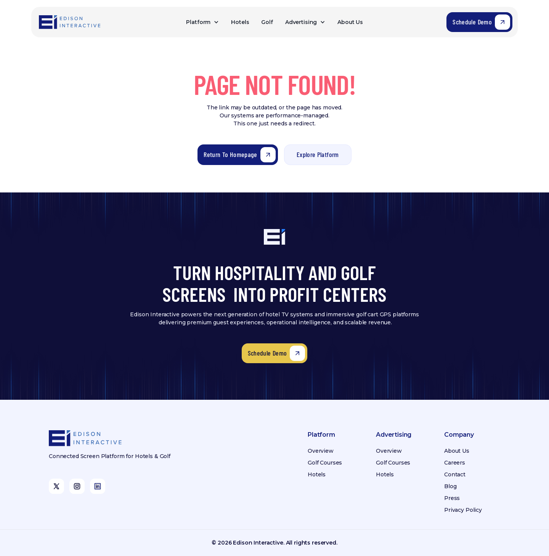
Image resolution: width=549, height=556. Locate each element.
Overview (321, 450)
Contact (455, 474)
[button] (202, 22)
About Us (350, 22)
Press (452, 498)
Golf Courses (325, 462)
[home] (70, 22)
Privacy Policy (463, 509)
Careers (454, 462)
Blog (450, 486)
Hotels (240, 22)
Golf (267, 22)
